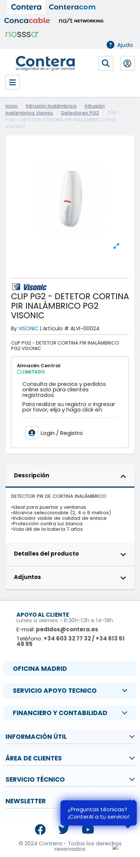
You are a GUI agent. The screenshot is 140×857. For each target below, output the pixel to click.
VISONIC (28, 328)
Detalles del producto (70, 554)
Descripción (70, 476)
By (14, 328)
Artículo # (56, 328)
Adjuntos (70, 578)
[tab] (70, 476)
